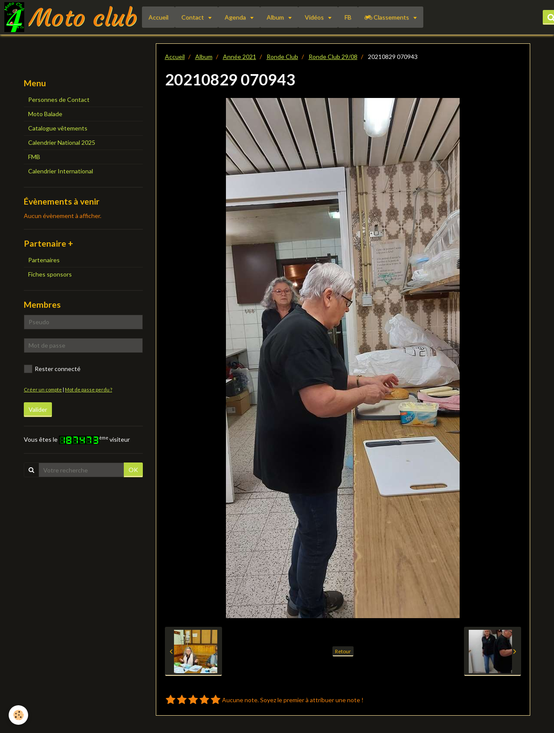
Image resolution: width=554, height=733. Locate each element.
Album (276, 17)
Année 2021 (239, 56)
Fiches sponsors (50, 274)
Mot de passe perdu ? (88, 389)
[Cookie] (18, 715)
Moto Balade (45, 113)
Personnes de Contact (59, 99)
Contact (193, 17)
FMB (34, 156)
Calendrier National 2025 (61, 142)
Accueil (158, 17)
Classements (387, 17)
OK (133, 469)
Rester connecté (52, 369)
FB (348, 17)
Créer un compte (43, 389)
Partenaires (44, 260)
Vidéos (315, 17)
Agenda (236, 17)
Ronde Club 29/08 (333, 56)
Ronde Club (282, 56)
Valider (38, 409)
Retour (343, 651)
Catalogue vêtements (57, 128)
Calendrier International (60, 171)
